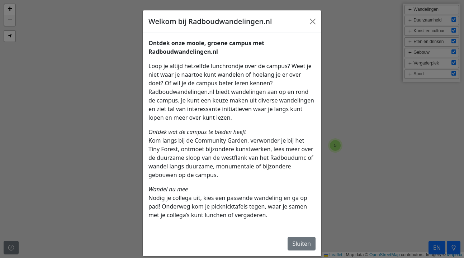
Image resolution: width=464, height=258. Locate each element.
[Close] (312, 21)
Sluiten (301, 244)
